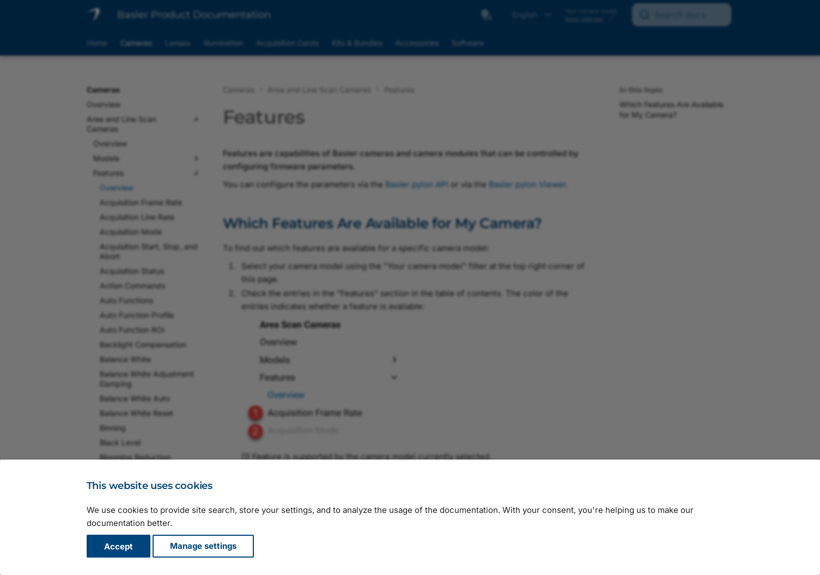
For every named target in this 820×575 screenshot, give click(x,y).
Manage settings (203, 546)
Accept (118, 546)
